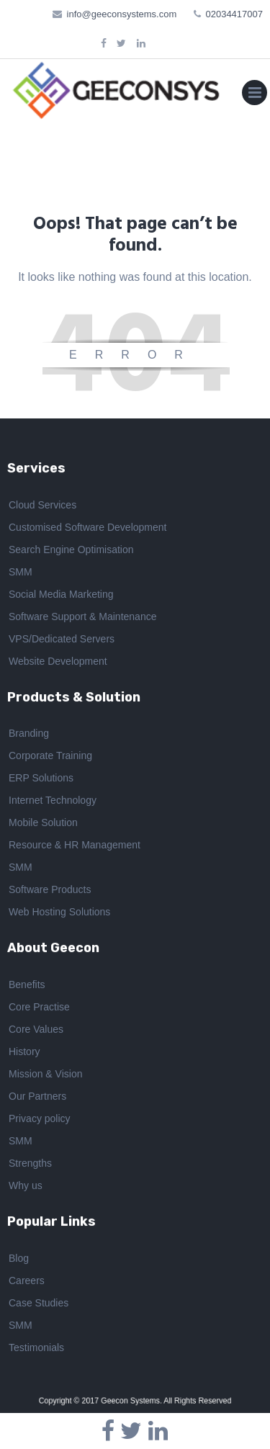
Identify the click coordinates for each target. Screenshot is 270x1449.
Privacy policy (40, 1120)
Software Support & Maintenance (82, 618)
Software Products (50, 891)
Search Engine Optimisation (71, 551)
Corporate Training (50, 757)
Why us (25, 1187)
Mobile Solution (43, 824)
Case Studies (38, 1304)
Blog (19, 1259)
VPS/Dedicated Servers (61, 640)
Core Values (36, 1031)
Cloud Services (42, 506)
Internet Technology (52, 802)
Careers (27, 1282)
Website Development (58, 662)
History (24, 1053)
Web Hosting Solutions (59, 914)
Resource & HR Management (74, 847)
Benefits (27, 986)
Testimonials (36, 1349)
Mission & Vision (45, 1076)
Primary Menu (254, 95)
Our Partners (37, 1098)
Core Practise (39, 1009)
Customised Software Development (87, 528)
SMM (20, 573)
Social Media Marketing (61, 595)
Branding (29, 735)
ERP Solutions (41, 780)
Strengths (30, 1165)
